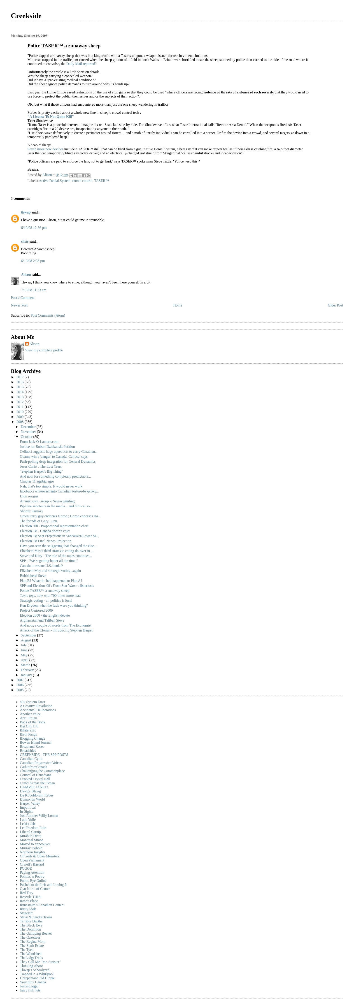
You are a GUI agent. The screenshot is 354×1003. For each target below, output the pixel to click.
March (26, 665)
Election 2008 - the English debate (45, 615)
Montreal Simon (31, 840)
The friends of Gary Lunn (38, 521)
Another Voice (30, 714)
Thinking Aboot (31, 966)
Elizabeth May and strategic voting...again (50, 571)
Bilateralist (28, 730)
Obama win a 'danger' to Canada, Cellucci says (54, 456)
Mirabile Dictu (30, 836)
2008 (20, 422)
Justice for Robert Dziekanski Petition (47, 446)
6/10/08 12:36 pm (34, 228)
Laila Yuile (28, 820)
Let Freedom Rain (33, 828)
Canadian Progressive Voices (41, 763)
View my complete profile (44, 350)
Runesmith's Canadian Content (42, 905)
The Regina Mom (32, 941)
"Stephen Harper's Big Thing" (41, 471)
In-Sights (26, 811)
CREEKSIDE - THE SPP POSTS (44, 755)
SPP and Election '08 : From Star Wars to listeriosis (57, 585)
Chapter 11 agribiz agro (37, 481)
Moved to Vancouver (35, 844)
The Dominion (30, 929)
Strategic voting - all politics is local (46, 600)
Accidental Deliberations (38, 710)
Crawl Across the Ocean (37, 783)
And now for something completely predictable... (55, 476)
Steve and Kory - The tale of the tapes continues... (56, 556)
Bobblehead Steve (33, 576)
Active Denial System (54, 181)
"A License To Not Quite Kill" (51, 116)
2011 (20, 407)
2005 (20, 690)
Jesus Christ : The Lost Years (41, 466)
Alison (26, 274)
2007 (20, 680)
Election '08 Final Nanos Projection (45, 541)
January (27, 675)
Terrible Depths (31, 921)
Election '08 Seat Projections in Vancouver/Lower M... (59, 536)
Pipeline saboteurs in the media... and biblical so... (56, 506)
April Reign (28, 718)
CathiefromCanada (33, 767)
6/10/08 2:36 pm (33, 261)
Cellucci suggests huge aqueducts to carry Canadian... (59, 451)
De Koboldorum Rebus (36, 795)
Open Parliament (32, 860)
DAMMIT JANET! (34, 787)
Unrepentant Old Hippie (37, 978)
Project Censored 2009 (36, 610)
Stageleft (26, 913)
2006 (20, 685)
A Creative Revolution (36, 706)
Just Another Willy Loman (39, 815)
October (27, 437)
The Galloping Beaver (36, 933)
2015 (20, 387)
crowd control (82, 181)
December (29, 427)
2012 (20, 402)
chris (25, 241)
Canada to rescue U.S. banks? (41, 566)
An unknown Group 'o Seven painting (47, 501)
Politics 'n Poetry (32, 876)
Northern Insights (32, 852)
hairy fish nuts (30, 990)
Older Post (335, 305)
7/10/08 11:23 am (33, 290)
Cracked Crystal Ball (35, 779)
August (26, 640)
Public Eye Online (33, 880)
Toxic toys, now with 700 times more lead (50, 595)
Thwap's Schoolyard (34, 970)
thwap (26, 212)
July (24, 645)
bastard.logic (29, 986)
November (29, 432)
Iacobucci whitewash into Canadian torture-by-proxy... (59, 491)
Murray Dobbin (31, 848)
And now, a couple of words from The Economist (55, 625)
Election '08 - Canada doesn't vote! (45, 531)
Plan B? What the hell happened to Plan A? (51, 581)
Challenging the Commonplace (42, 771)
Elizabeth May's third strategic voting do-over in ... (56, 551)
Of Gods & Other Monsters (39, 856)
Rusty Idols (28, 909)
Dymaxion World (32, 799)
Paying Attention (32, 872)
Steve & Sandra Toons (36, 917)
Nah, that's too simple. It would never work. (51, 486)
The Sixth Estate (32, 945)
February (28, 670)
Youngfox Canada (33, 982)
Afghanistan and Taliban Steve (42, 620)
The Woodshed (31, 954)
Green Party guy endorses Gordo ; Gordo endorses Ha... (60, 516)
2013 (20, 397)
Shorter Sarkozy (31, 511)
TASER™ (101, 181)
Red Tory (26, 893)
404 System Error (32, 702)
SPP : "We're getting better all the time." (49, 561)
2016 (20, 382)
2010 (20, 412)
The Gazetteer (30, 937)
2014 (20, 392)
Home (177, 305)
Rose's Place (29, 901)
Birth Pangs (28, 734)
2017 (20, 377)
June (24, 650)
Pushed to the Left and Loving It (43, 885)
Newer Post (19, 305)
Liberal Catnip (30, 832)
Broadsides (28, 750)
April (25, 660)
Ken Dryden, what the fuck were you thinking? (54, 605)
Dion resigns (29, 496)
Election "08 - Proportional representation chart (54, 526)
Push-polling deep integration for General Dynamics (57, 461)
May (24, 655)
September (29, 635)
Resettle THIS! (31, 897)
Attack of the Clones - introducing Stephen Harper (56, 630)
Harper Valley (30, 803)
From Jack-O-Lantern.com (39, 441)
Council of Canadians (35, 775)
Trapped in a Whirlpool (37, 974)
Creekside (26, 16)
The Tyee (26, 950)
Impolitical (28, 807)
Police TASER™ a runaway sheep (44, 590)
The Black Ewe (31, 925)
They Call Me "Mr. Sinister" (40, 962)
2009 (20, 417)
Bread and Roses (32, 746)
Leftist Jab (27, 824)
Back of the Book (32, 722)
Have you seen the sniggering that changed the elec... (58, 546)
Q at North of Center (35, 889)
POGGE (26, 868)
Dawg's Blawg (30, 791)
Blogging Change (32, 738)
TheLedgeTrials (31, 958)
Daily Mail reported (80, 64)
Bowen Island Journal (35, 742)
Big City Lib (29, 726)
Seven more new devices (46, 149)
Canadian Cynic (31, 759)
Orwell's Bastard (32, 864)
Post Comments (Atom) (48, 315)
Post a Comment (23, 298)
